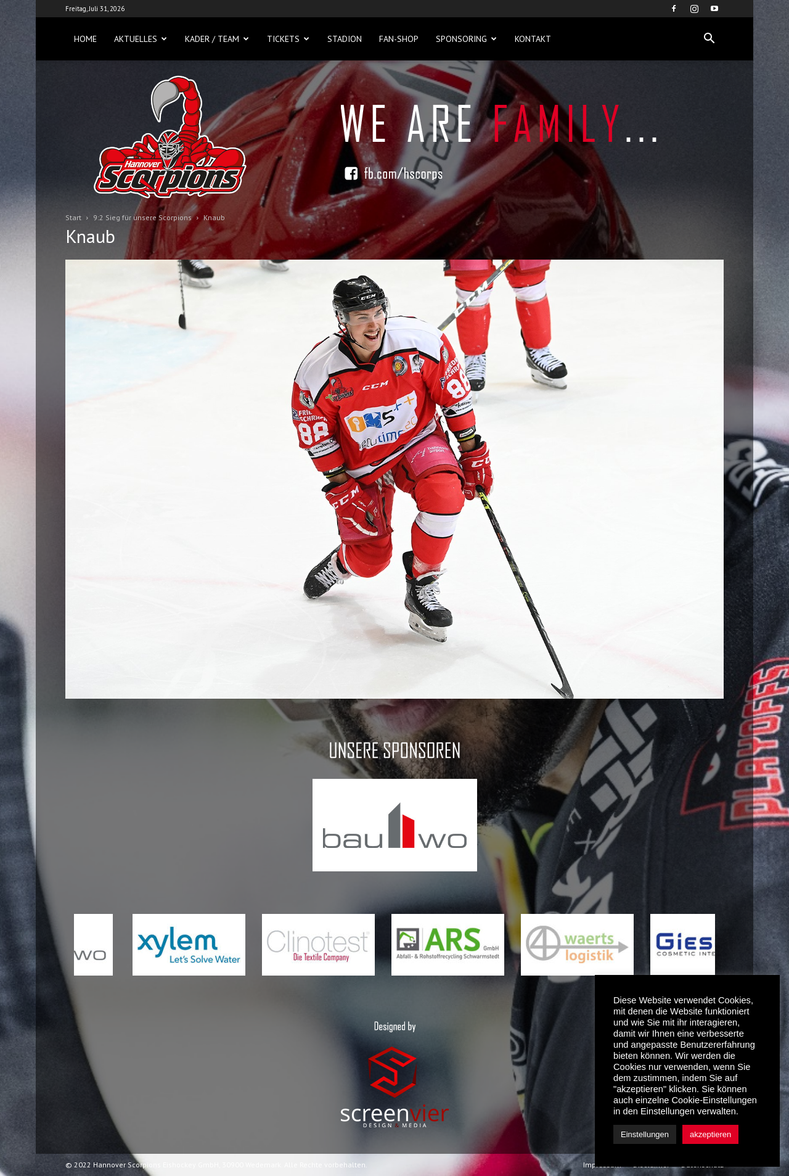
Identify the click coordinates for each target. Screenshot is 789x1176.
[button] (709, 39)
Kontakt (533, 38)
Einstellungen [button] (645, 1134)
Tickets (288, 38)
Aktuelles (140, 38)
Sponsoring (466, 38)
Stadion (344, 38)
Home (85, 38)
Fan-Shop (399, 38)
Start (73, 217)
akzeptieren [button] (710, 1134)
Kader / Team (217, 38)
